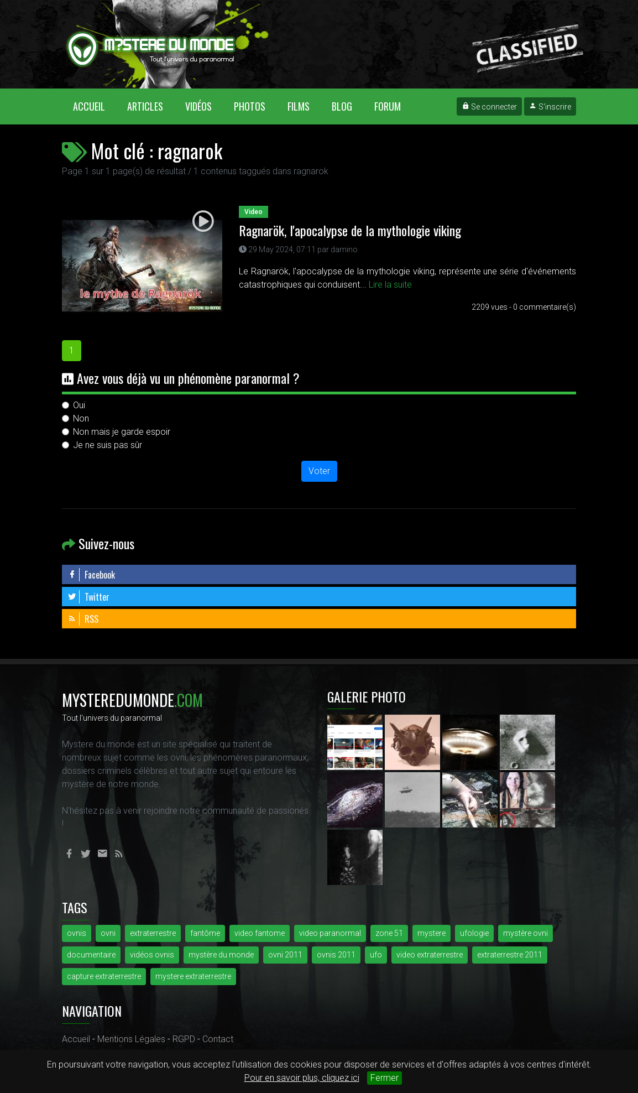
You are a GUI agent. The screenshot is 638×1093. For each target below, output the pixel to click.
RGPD (183, 1039)
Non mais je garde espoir (121, 431)
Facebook (91, 574)
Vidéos (198, 106)
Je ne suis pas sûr (107, 445)
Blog (342, 106)
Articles (145, 106)
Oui (79, 405)
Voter (319, 471)
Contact (217, 1039)
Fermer (384, 1078)
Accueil (94, 105)
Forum (387, 106)
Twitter (88, 596)
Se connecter (489, 106)
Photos (249, 106)
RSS (82, 619)
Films (298, 106)
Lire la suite (390, 284)
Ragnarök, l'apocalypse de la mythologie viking (350, 230)
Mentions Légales (131, 1039)
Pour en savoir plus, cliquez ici (301, 1078)
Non (81, 418)
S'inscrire (550, 106)
